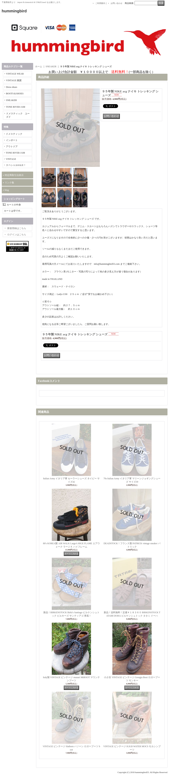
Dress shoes (11, 87)
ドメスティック (14, 134)
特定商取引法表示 (14, 175)
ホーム (38, 66)
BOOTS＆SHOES (15, 93)
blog (7, 190)
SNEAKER (11, 100)
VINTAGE (11, 159)
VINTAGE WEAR (15, 73)
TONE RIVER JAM (15, 107)
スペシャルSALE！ (16, 165)
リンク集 (9, 182)
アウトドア (12, 146)
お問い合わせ (116, 3)
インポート (12, 140)
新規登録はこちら (16, 228)
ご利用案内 (100, 3)
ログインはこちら (16, 234)
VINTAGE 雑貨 (14, 80)
